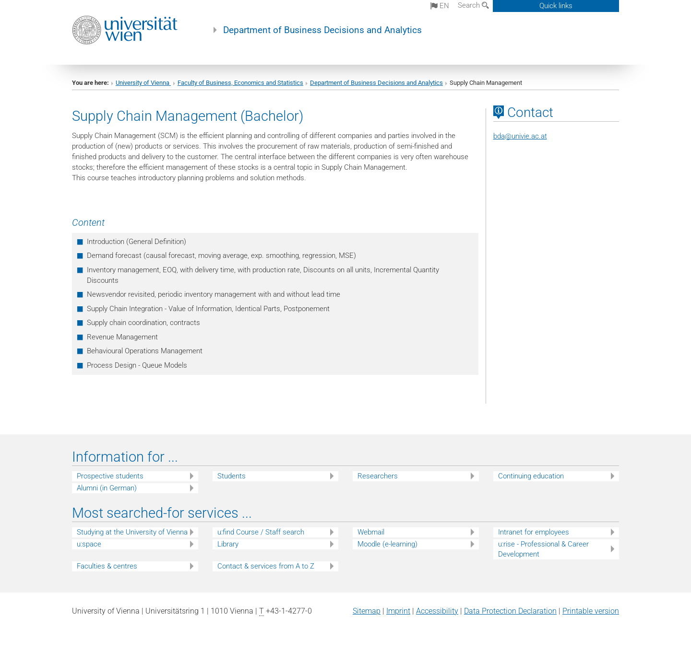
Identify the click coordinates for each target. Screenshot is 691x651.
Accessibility (437, 611)
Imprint (398, 611)
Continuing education (531, 476)
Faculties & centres (107, 566)
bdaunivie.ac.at (520, 136)
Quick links (555, 5)
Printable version (590, 611)
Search (473, 5)
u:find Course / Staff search (260, 532)
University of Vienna (143, 82)
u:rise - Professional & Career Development (543, 549)
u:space (89, 544)
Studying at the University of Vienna (132, 532)
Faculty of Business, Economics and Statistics (240, 82)
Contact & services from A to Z (265, 566)
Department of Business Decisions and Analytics (322, 30)
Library (227, 544)
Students (231, 476)
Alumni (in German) (107, 488)
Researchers (377, 476)
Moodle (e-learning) (387, 544)
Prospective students (110, 476)
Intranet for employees (533, 532)
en (439, 5)
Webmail (370, 532)
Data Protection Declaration (510, 611)
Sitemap (367, 611)
